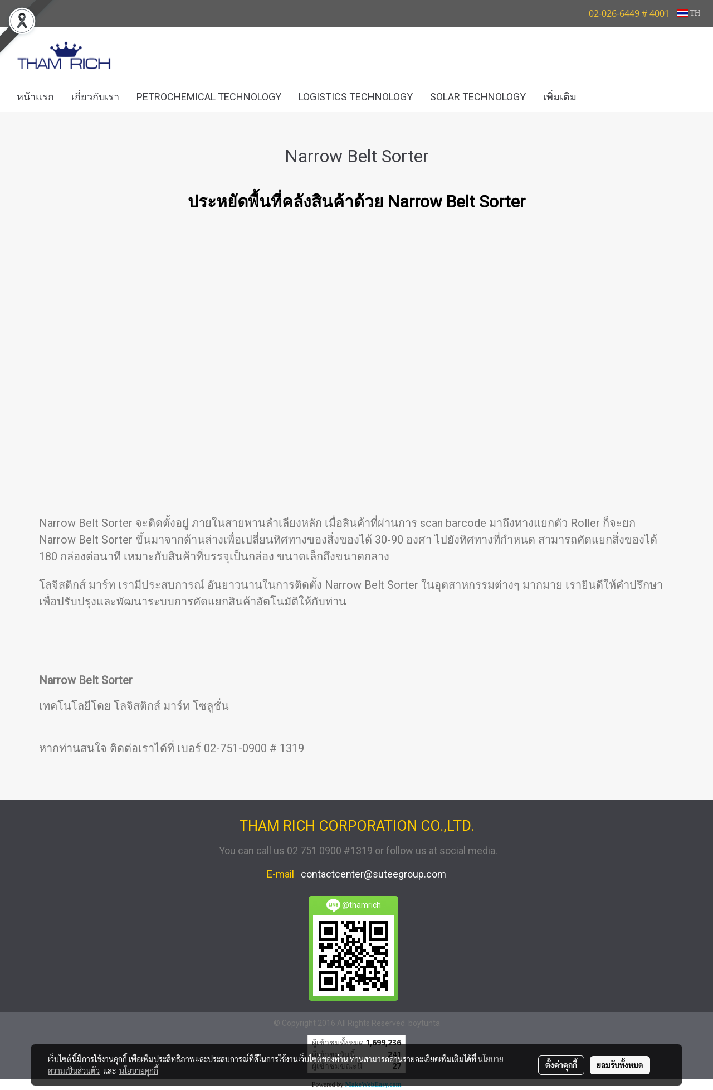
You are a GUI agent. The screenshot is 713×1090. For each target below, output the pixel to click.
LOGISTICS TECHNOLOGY (356, 97)
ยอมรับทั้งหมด (620, 1065)
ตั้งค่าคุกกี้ (561, 1065)
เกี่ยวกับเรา (95, 97)
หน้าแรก (35, 97)
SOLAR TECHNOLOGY (478, 97)
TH (688, 13)
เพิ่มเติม (560, 97)
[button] (601, 97)
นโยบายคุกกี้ (138, 1070)
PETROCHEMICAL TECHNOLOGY (208, 97)
